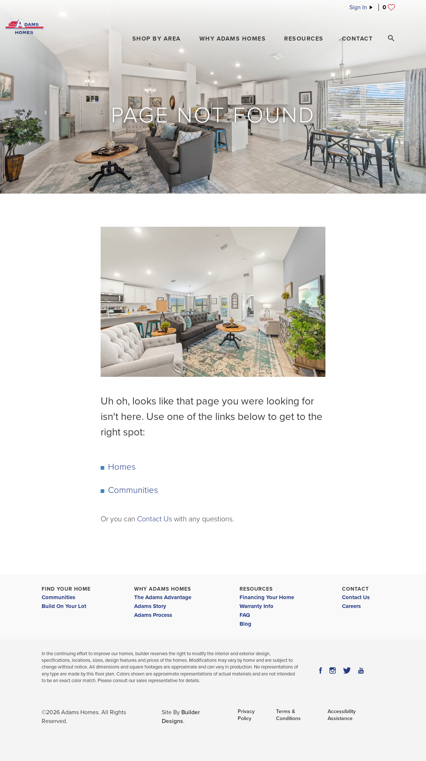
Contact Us (154, 519)
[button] (156, 39)
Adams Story (150, 606)
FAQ (245, 615)
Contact (355, 589)
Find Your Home (66, 589)
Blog (245, 624)
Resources (256, 589)
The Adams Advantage (162, 597)
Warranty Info (256, 606)
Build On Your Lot (64, 606)
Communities (133, 490)
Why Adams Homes (162, 589)
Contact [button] (357, 38)
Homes (122, 467)
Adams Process (153, 615)
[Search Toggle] (391, 38)
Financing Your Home (267, 597)
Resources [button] (304, 38)
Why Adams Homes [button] (232, 38)
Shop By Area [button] (156, 38)
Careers (351, 606)
